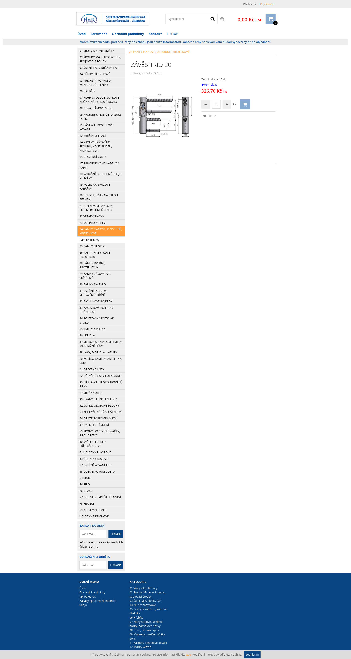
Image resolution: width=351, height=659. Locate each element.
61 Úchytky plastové (95, 452)
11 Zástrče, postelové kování (148, 643)
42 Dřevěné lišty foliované (100, 376)
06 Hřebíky (136, 617)
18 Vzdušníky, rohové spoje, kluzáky (100, 176)
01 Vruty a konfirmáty (96, 51)
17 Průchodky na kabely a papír (99, 165)
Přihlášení (249, 4)
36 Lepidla (87, 335)
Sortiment (98, 34)
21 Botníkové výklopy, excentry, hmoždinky (96, 208)
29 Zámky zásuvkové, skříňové (95, 276)
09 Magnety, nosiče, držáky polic (147, 636)
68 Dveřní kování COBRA (97, 471)
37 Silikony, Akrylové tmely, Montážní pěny (100, 344)
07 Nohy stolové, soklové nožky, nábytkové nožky (145, 624)
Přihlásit (115, 534)
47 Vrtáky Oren (90, 393)
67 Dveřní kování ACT (95, 465)
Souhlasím (252, 654)
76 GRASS (85, 491)
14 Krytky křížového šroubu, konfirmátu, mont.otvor (95, 146)
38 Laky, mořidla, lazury (98, 352)
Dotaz (209, 116)
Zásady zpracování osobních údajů (97, 603)
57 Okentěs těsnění (94, 425)
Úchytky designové (94, 516)
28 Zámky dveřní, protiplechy (92, 265)
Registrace (267, 4)
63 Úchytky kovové (93, 459)
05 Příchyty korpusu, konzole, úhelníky (148, 611)
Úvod (81, 34)
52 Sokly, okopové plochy (99, 405)
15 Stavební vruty (92, 157)
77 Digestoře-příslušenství (100, 497)
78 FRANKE (86, 503)
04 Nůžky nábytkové (94, 74)
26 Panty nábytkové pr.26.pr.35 (94, 255)
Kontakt (155, 34)
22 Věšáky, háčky (91, 216)
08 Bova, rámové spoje (144, 630)
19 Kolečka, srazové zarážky (94, 187)
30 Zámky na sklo (92, 284)
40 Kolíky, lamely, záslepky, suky (100, 361)
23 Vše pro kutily (92, 223)
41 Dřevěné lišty (91, 369)
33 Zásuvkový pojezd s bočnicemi (96, 310)
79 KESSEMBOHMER (92, 510)
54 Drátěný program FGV (98, 418)
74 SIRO (84, 484)
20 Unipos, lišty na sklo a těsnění (98, 197)
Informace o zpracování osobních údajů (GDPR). (101, 544)
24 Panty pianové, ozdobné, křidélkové (159, 52)
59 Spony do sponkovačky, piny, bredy (99, 433)
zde (188, 654)
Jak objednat (87, 596)
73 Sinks (85, 478)
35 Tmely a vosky (92, 329)
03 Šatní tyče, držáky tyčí (98, 68)
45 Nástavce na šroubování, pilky (100, 384)
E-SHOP (172, 34)
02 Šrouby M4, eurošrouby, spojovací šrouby (100, 59)
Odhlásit (115, 565)
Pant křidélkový (89, 240)
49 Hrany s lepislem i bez (98, 399)
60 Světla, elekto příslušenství (92, 444)
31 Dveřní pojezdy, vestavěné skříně (93, 293)
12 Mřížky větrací (140, 647)
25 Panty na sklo (92, 246)
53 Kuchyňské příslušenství (100, 412)
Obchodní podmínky (128, 34)
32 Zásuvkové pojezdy (95, 301)
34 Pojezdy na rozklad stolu (96, 320)
